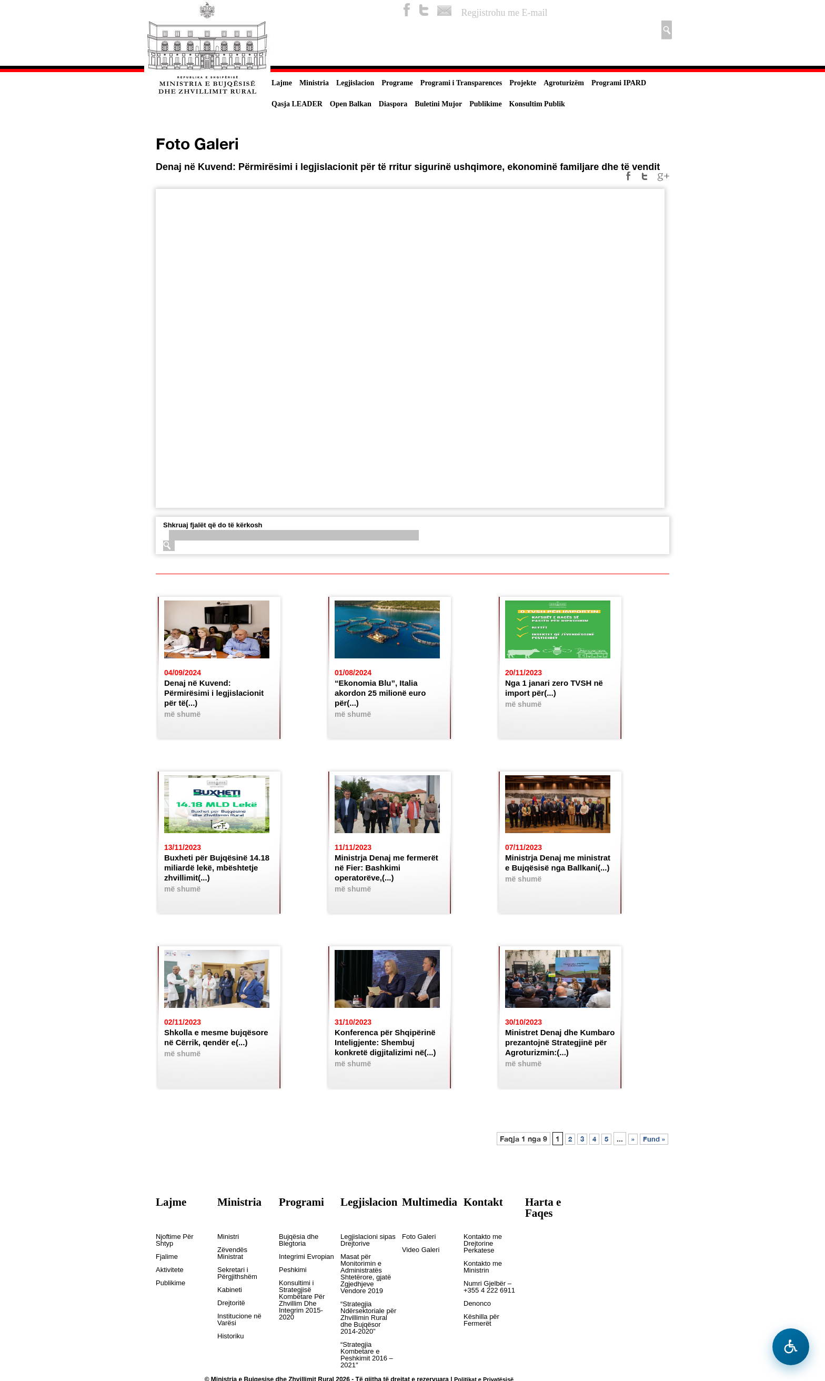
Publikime (485, 104)
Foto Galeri (419, 1236)
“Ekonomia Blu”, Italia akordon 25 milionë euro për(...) (380, 692)
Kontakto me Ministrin (483, 1267)
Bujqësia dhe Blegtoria (298, 1240)
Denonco (477, 1303)
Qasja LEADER (297, 104)
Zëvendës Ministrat (232, 1253)
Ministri (228, 1236)
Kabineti (229, 1290)
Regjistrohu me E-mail (504, 12)
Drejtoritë (231, 1303)
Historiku (230, 1336)
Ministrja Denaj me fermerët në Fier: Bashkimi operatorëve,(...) (386, 867)
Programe (397, 83)
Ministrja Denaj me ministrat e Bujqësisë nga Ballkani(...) (557, 862)
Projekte (522, 83)
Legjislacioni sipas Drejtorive (368, 1240)
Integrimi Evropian (306, 1256)
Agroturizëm (564, 83)
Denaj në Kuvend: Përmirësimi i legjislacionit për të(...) (214, 692)
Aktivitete (170, 1270)
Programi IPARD (618, 83)
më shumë (182, 714)
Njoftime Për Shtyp (175, 1240)
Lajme (281, 83)
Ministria (314, 83)
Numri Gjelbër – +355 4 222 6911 (489, 1287)
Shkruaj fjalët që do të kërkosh (213, 525)
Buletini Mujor (438, 104)
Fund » (654, 1139)
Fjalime (167, 1256)
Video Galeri (420, 1250)
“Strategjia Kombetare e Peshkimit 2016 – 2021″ (366, 1355)
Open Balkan (350, 104)
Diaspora (393, 104)
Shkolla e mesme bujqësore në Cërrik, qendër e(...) (216, 1037)
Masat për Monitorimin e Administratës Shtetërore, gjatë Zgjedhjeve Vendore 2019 (365, 1274)
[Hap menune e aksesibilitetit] (790, 1346)
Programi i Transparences (461, 83)
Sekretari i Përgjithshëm (237, 1273)
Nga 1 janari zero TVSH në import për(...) (554, 687)
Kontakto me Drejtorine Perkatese (483, 1243)
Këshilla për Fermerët (481, 1320)
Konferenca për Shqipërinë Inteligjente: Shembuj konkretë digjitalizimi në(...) (385, 1042)
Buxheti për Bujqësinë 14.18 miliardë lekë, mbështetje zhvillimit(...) (216, 867)
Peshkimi (293, 1270)
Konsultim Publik (537, 104)
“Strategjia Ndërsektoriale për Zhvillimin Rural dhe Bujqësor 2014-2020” (368, 1317)
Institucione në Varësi (239, 1320)
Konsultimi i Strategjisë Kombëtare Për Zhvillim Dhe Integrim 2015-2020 (302, 1300)
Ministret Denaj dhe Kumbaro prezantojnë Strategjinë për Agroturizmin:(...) (560, 1042)
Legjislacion (355, 83)
